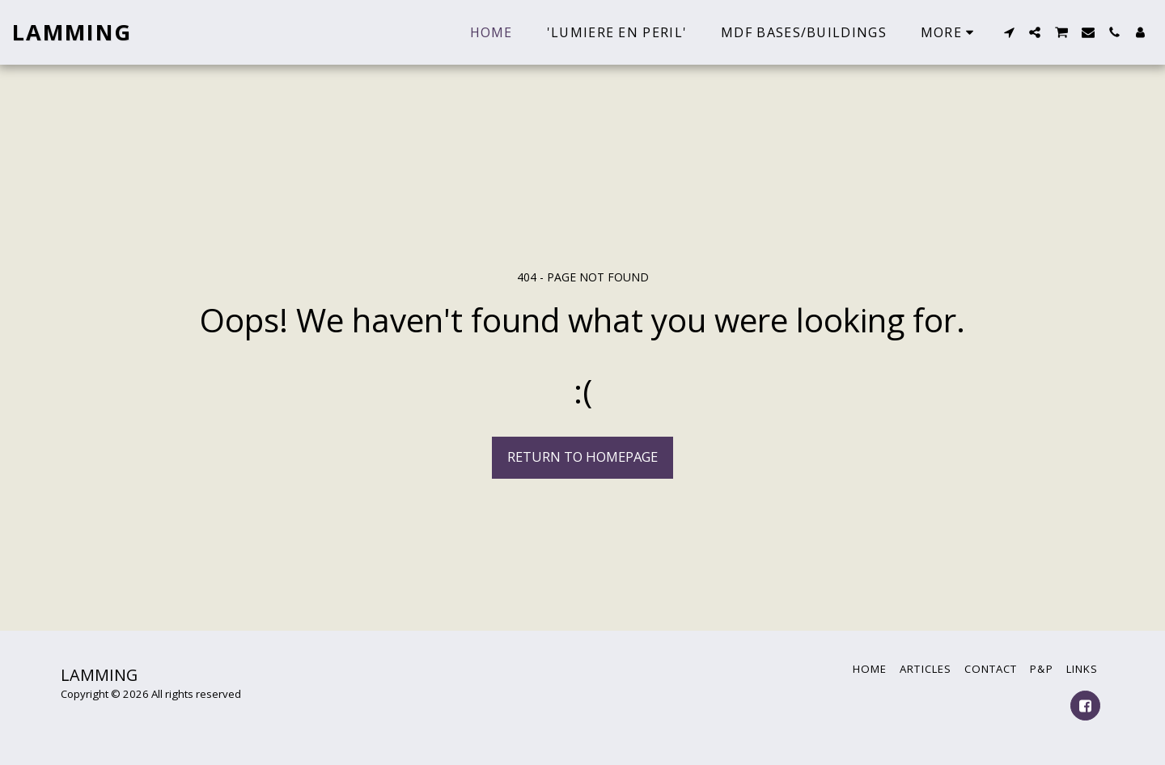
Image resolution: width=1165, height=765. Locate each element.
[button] (1009, 32)
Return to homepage (582, 456)
